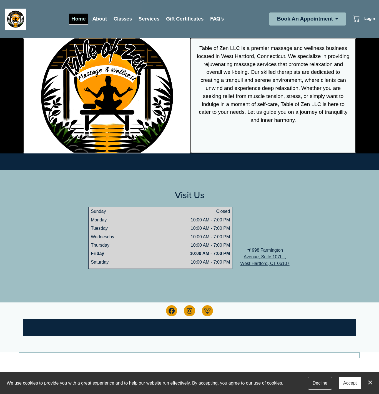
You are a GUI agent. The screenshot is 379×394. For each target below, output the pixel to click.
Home (78, 19)
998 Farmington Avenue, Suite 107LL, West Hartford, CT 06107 (264, 257)
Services (149, 19)
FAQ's (217, 19)
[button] (357, 18)
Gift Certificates (185, 19)
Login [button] (369, 18)
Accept (350, 383)
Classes (123, 19)
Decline (320, 383)
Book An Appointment (305, 19)
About (99, 19)
